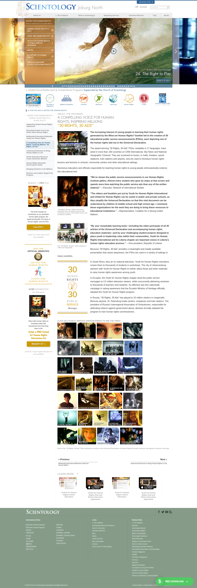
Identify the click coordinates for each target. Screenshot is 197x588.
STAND (134, 554)
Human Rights (129, 99)
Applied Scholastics (66, 99)
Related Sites (146, 2)
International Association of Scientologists (146, 549)
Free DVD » (38, 227)
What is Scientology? (86, 15)
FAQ (154, 15)
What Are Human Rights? (38, 36)
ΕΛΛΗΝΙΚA (60, 538)
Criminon (83, 99)
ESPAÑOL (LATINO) (63, 533)
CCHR (144, 99)
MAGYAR (59, 525)
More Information (98, 541)
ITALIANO (59, 540)
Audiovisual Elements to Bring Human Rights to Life (38, 152)
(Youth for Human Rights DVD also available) (38, 236)
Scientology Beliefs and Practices (103, 525)
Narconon (99, 99)
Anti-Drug (113, 99)
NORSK (59, 527)
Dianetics (135, 525)
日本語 (28, 538)
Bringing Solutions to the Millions (39, 169)
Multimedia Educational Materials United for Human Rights (39, 137)
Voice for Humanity (98, 528)
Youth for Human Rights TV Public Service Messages (38, 43)
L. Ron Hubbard (62, 15)
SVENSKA (59, 530)
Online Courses (97, 538)
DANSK (28, 530)
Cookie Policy (148, 585)
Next (131, 86)
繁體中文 (29, 544)
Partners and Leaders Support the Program (39, 174)
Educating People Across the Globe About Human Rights (37, 131)
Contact (94, 544)
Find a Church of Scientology (101, 546)
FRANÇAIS (30, 533)
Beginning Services (111, 15)
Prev (65, 86)
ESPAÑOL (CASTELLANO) (65, 535)
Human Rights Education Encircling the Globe (36, 164)
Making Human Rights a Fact (38, 30)
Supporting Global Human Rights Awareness (39, 125)
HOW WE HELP (35, 110)
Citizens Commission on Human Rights (145, 575)
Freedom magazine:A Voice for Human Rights (39, 63)
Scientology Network (139, 528)
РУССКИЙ (29, 541)
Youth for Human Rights (140, 573)
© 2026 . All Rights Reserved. (46, 585)
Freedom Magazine (162, 104)
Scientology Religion (139, 530)
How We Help (33, 106)
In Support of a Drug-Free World (142, 567)
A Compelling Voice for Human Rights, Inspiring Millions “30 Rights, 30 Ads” (38, 145)
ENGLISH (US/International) (35, 525)
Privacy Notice (137, 585)
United (30, 50)
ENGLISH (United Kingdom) (35, 527)
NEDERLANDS (31, 546)
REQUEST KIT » (38, 344)
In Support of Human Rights (36, 56)
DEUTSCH (29, 549)
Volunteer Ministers (136, 15)
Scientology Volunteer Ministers (142, 546)
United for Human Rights (140, 570)
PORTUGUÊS (61, 543)
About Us (37, 15)
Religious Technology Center (141, 541)
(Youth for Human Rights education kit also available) (38, 352)
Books (166, 15)
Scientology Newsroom (139, 536)
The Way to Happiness (50, 100)
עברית (28, 536)
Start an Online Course (139, 544)
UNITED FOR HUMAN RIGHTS (55, 110)
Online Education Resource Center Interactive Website (37, 158)
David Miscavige (137, 538)
